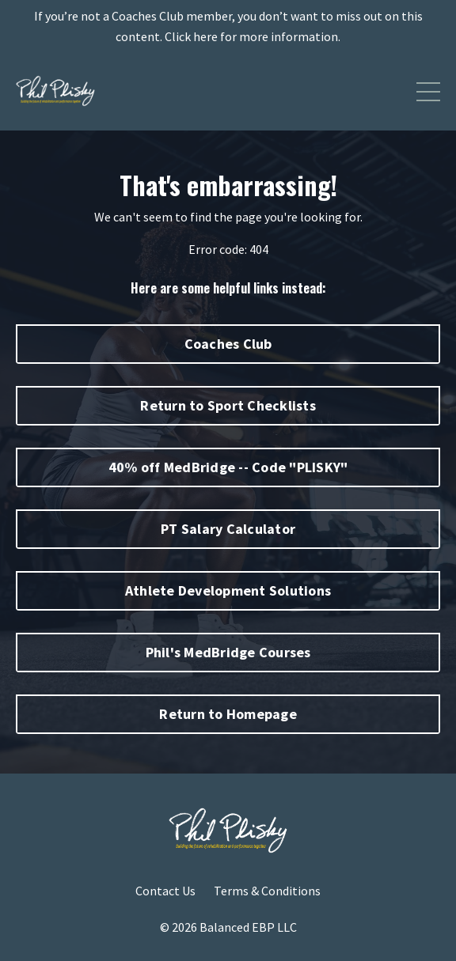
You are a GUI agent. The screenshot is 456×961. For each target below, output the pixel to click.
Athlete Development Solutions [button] (228, 590)
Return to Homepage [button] (228, 714)
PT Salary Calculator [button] (228, 529)
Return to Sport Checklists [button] (228, 405)
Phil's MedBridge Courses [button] (228, 652)
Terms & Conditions (267, 891)
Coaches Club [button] (228, 344)
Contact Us (165, 891)
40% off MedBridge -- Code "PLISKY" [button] (228, 467)
